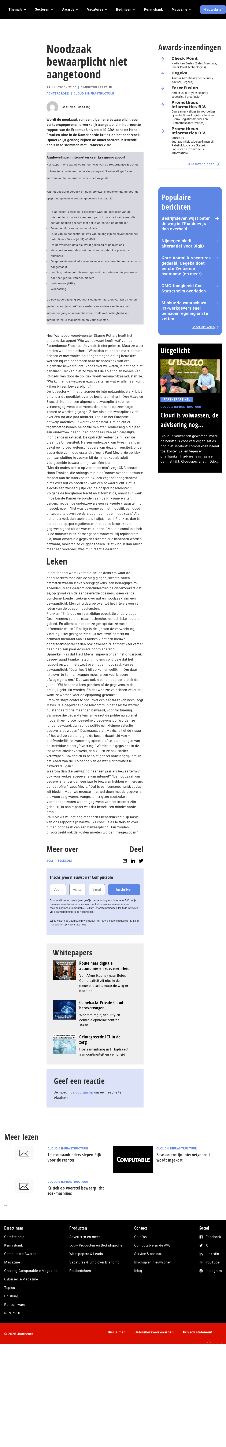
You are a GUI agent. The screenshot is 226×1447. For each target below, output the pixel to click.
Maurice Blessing (76, 107)
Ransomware (14, 1305)
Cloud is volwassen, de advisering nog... (189, 420)
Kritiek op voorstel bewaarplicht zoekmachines (76, 1190)
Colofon (140, 1237)
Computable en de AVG (152, 1245)
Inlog (138, 1271)
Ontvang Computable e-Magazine (30, 1271)
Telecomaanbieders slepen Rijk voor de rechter (74, 1157)
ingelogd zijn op (80, 1092)
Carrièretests (14, 1237)
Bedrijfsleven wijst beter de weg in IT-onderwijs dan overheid (186, 223)
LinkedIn (212, 1254)
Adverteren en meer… (85, 1237)
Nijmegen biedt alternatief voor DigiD (183, 243)
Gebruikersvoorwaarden (154, 1332)
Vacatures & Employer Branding (94, 1262)
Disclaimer (116, 1332)
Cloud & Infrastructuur (94, 93)
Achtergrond (58, 93)
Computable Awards (20, 1254)
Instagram (214, 1271)
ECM (50, 860)
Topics (9, 1288)
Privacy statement (197, 1332)
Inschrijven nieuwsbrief (152, 1262)
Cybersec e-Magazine (21, 1279)
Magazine (12, 1262)
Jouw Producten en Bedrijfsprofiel (96, 1245)
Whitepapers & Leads (86, 1254)
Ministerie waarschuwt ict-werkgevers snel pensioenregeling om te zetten (185, 310)
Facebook (213, 1237)
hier (52, 924)
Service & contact (148, 1254)
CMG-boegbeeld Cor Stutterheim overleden (184, 288)
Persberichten (80, 1271)
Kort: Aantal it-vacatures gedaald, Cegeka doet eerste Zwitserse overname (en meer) (186, 265)
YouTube (213, 1262)
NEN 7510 (12, 1313)
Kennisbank (13, 1245)
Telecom (65, 860)
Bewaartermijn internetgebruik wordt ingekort (183, 1157)
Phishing (11, 1296)
